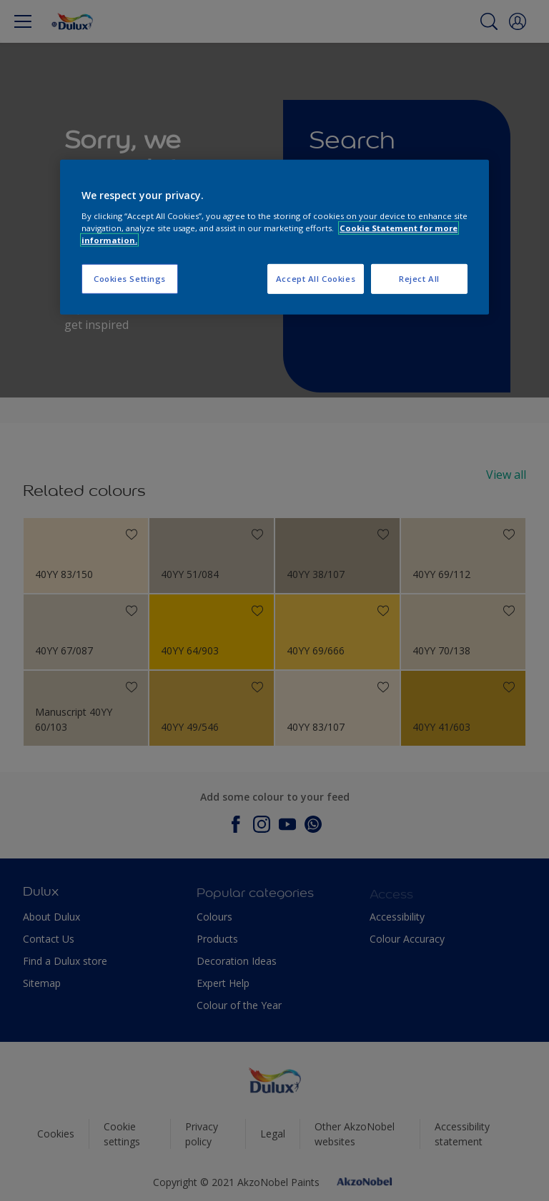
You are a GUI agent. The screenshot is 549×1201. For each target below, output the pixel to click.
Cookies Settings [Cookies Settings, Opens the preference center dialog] (130, 278)
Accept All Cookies (315, 278)
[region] (274, 237)
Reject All (419, 278)
